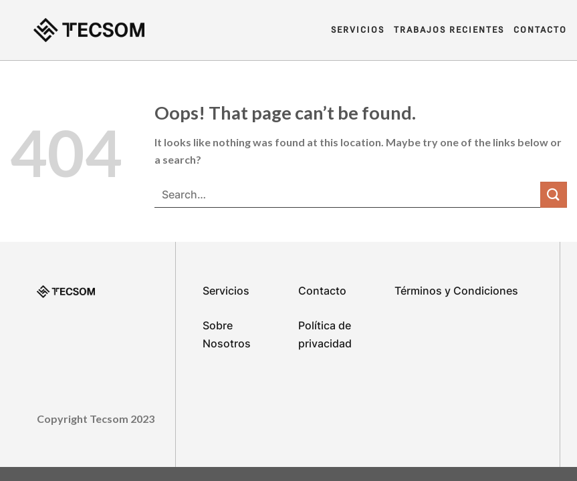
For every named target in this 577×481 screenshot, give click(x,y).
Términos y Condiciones (456, 290)
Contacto (540, 29)
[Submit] (553, 195)
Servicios (357, 29)
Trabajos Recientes (449, 29)
